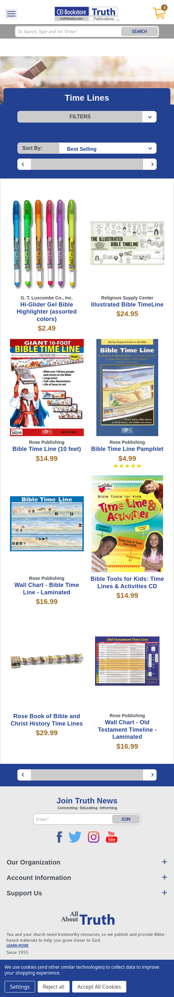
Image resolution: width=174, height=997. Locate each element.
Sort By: (32, 148)
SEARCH (139, 31)
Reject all (53, 986)
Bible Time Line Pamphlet (127, 449)
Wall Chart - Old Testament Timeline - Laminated (127, 729)
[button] (87, 117)
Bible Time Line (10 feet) (47, 449)
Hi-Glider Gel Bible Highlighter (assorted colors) (47, 311)
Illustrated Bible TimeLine (127, 304)
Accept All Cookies (99, 986)
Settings (20, 986)
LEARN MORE (17, 945)
